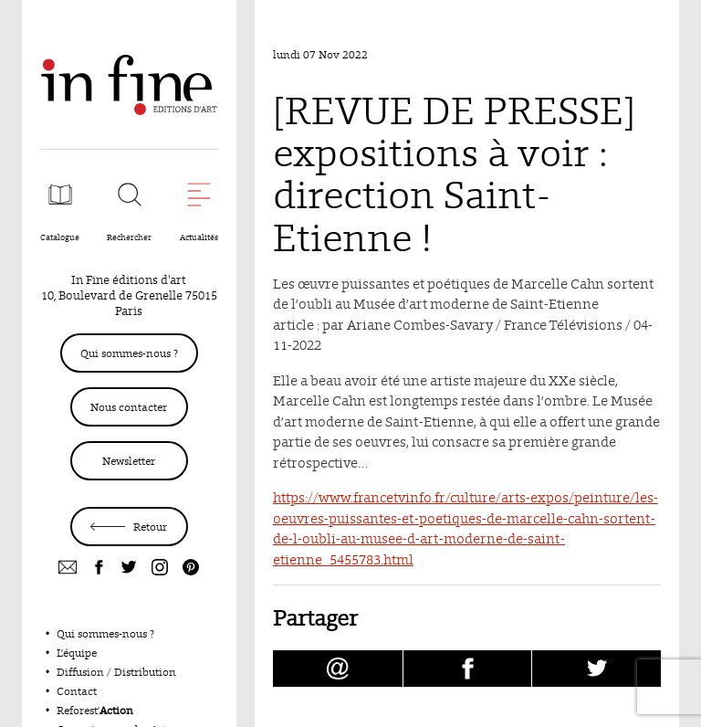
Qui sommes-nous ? (129, 353)
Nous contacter (128, 407)
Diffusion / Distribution (116, 672)
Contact (77, 691)
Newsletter (128, 461)
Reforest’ (95, 710)
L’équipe (77, 652)
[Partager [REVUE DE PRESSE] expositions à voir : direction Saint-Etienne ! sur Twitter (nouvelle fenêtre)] (596, 668)
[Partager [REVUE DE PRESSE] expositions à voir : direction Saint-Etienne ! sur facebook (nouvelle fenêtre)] (467, 668)
